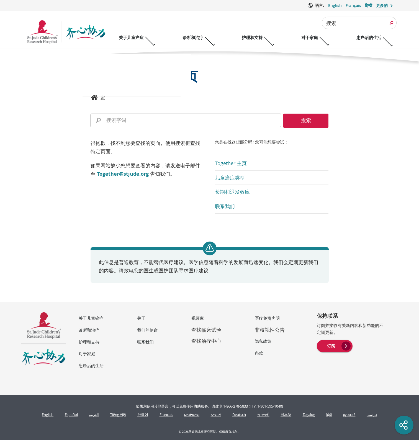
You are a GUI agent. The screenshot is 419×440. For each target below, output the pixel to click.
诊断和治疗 (89, 330)
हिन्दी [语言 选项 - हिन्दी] (368, 5)
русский (349, 414)
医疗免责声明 (267, 318)
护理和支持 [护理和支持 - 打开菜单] (257, 37)
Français (166, 414)
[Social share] (404, 425)
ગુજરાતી (263, 414)
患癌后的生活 (91, 365)
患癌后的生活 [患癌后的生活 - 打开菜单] (379, 37)
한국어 (142, 414)
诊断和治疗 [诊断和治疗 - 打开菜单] (195, 37)
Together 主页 (231, 163)
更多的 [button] (382, 5)
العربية (94, 414)
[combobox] (359, 23)
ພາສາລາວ (191, 414)
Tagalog (309, 414)
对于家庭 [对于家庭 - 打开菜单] (317, 37)
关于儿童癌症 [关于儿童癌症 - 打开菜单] (131, 37)
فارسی (372, 414)
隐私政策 (263, 341)
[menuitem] (335, 345)
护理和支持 (89, 342)
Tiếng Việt (118, 414)
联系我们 (225, 206)
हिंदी (329, 414)
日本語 (286, 414)
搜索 (331, 23)
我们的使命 (147, 330)
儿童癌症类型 (230, 177)
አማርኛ (216, 414)
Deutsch (239, 414)
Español (71, 414)
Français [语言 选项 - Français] (353, 5)
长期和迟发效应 (232, 191)
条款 (259, 353)
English (47, 414)
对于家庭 (87, 353)
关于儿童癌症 (91, 318)
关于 (141, 318)
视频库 (197, 318)
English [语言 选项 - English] (335, 5)
